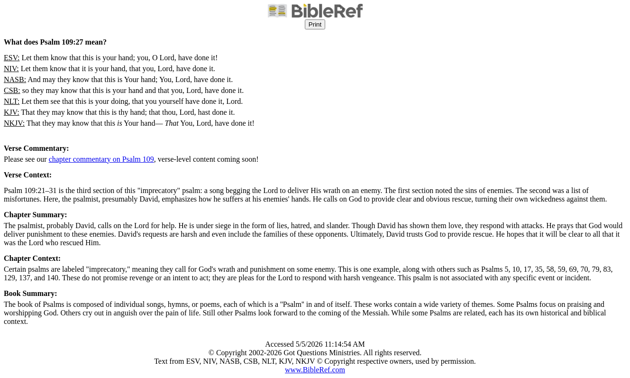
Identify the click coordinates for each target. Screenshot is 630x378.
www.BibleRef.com (315, 370)
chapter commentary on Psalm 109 (101, 159)
